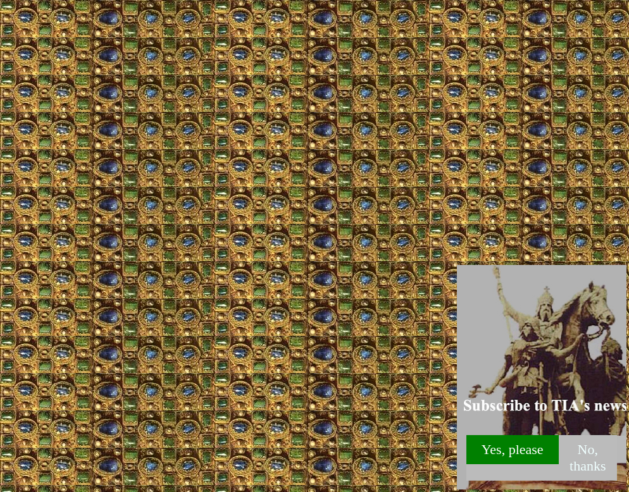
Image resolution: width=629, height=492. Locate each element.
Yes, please (513, 449)
